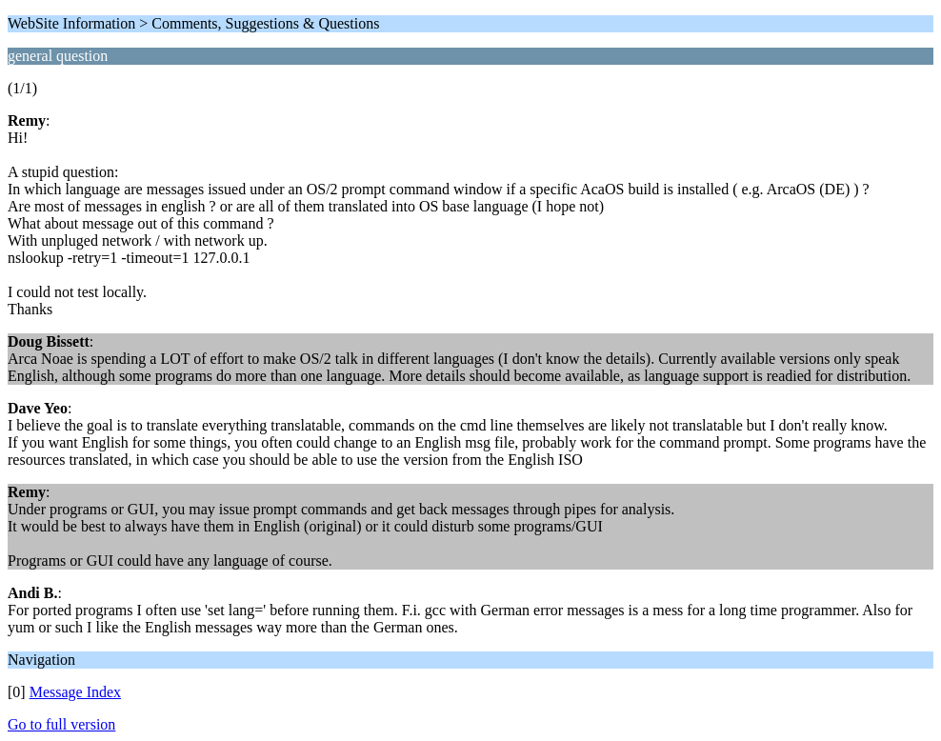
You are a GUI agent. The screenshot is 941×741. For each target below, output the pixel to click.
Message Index (75, 692)
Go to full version (61, 724)
